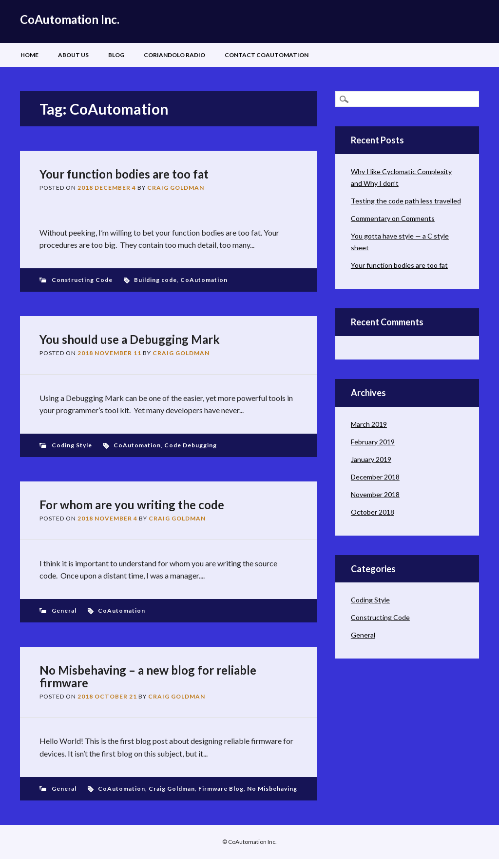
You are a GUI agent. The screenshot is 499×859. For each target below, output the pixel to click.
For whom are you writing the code (131, 505)
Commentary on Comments (393, 218)
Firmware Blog (221, 788)
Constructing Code (82, 279)
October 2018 (372, 512)
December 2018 (375, 477)
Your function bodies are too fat (124, 174)
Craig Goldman (175, 187)
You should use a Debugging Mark (129, 339)
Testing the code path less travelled (406, 201)
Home (29, 55)
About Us (73, 55)
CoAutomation (204, 279)
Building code (155, 279)
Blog (116, 55)
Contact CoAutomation (266, 55)
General (64, 610)
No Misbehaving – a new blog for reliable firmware (147, 676)
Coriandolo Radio (174, 55)
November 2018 (375, 494)
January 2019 (371, 459)
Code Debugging (190, 445)
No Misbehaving (272, 788)
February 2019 (373, 442)
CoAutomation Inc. (69, 19)
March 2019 (369, 424)
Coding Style (72, 445)
